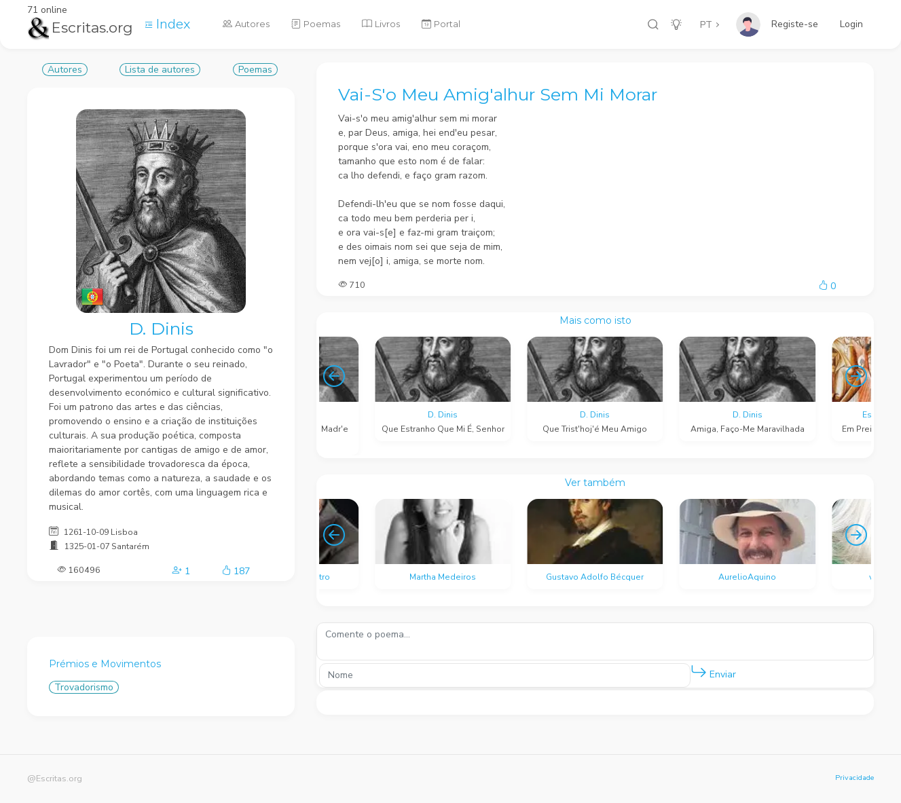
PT (706, 24)
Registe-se (794, 24)
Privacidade (854, 777)
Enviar (713, 671)
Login (851, 24)
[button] (699, 672)
